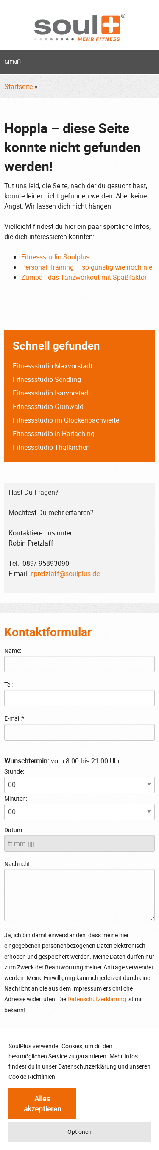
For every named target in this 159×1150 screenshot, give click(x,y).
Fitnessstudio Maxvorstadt (52, 365)
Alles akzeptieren (42, 1104)
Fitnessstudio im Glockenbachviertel (67, 420)
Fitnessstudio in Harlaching (54, 433)
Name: (12, 650)
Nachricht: (79, 890)
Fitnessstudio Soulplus (55, 257)
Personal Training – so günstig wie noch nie (86, 267)
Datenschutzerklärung (96, 999)
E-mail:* (14, 718)
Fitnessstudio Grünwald (48, 406)
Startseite (18, 86)
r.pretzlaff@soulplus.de (65, 573)
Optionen (79, 1132)
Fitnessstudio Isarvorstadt (51, 393)
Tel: (8, 684)
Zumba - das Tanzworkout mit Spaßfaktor (84, 277)
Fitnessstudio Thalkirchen (51, 447)
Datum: (13, 830)
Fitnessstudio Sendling (47, 379)
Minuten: (15, 798)
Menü (12, 62)
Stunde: (14, 771)
